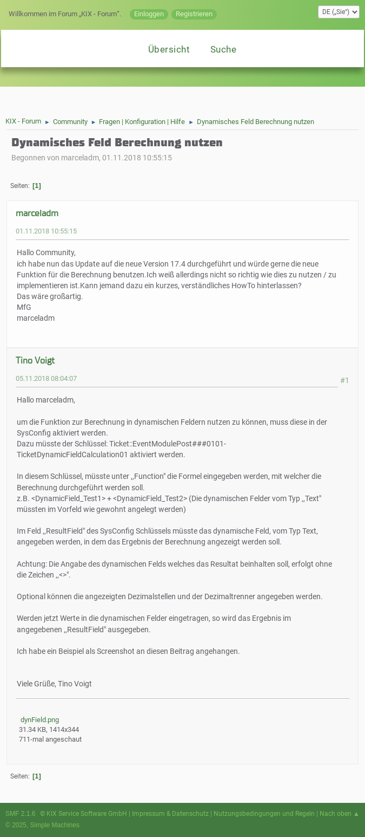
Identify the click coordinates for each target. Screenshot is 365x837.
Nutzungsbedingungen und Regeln (264, 813)
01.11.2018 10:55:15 (46, 231)
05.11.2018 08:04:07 (46, 378)
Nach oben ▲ (340, 813)
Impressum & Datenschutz (170, 813)
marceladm (37, 213)
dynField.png (39, 720)
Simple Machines (54, 825)
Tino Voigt (35, 360)
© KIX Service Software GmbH (83, 813)
